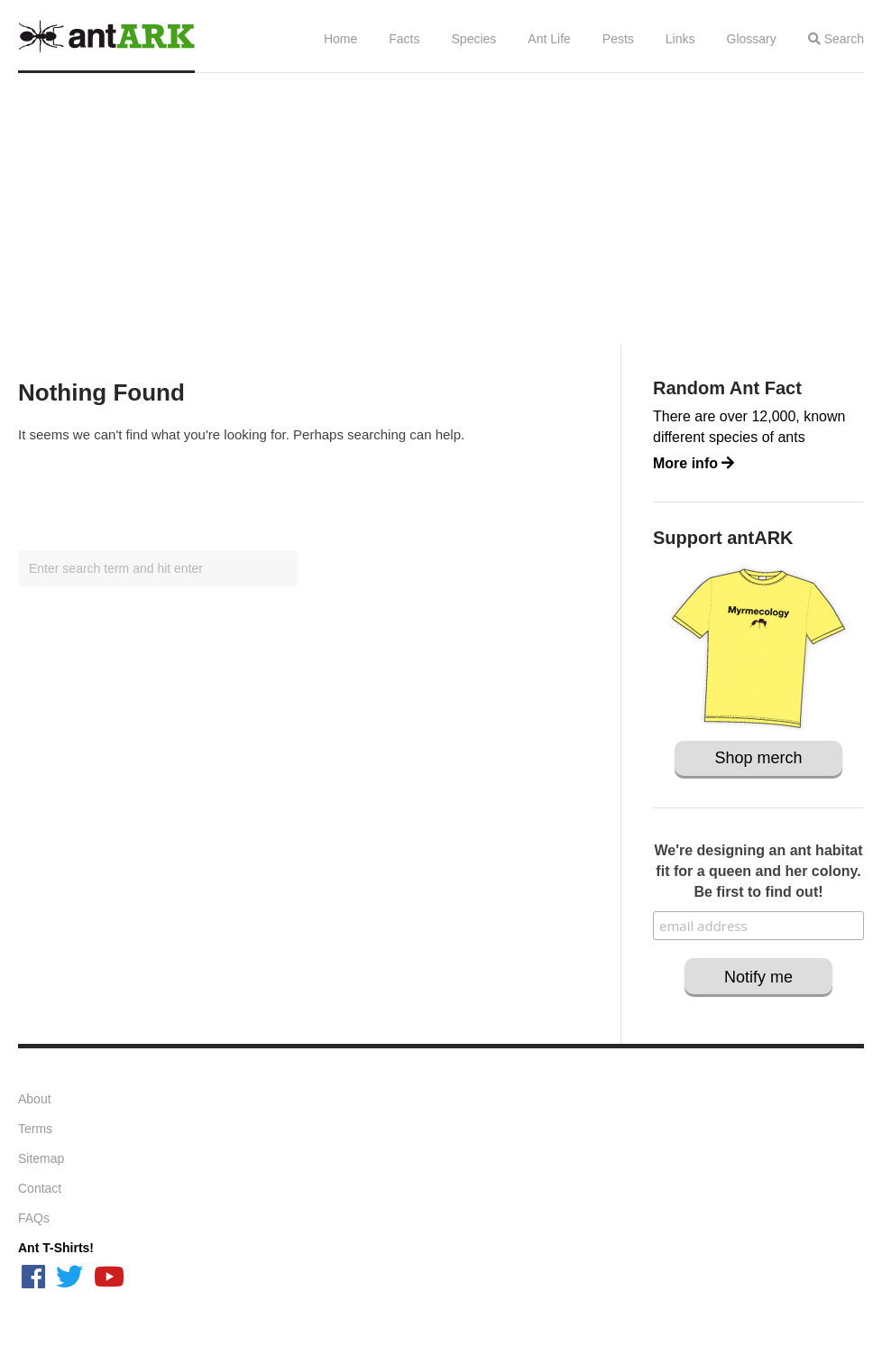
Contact (39, 1188)
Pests (618, 39)
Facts (404, 39)
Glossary (751, 39)
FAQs (34, 1218)
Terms (35, 1128)
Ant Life (549, 39)
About (34, 1099)
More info (693, 463)
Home (340, 39)
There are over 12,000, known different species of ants (749, 427)
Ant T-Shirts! (56, 1248)
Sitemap (41, 1158)
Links (680, 39)
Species (474, 39)
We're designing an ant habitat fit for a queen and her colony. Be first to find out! (758, 871)
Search (836, 39)
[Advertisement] (441, 208)
